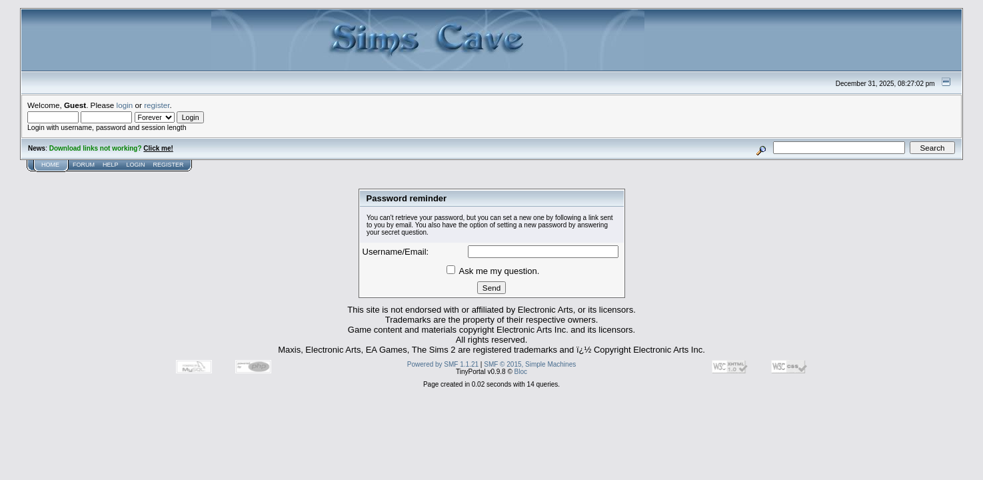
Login (136, 164)
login (125, 105)
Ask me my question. (493, 271)
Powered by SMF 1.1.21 (443, 364)
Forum (84, 164)
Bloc (520, 371)
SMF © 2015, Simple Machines (530, 364)
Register (168, 164)
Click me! (158, 148)
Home (50, 164)
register (156, 105)
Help (111, 164)
